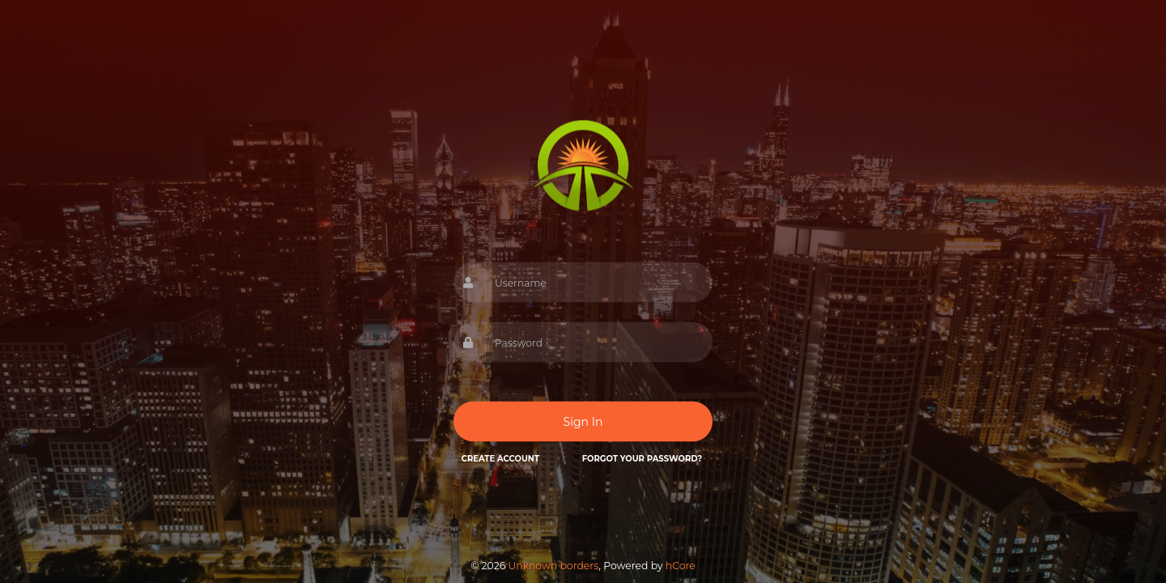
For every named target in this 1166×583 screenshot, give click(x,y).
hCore (681, 566)
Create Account (500, 458)
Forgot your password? (642, 458)
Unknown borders (553, 566)
